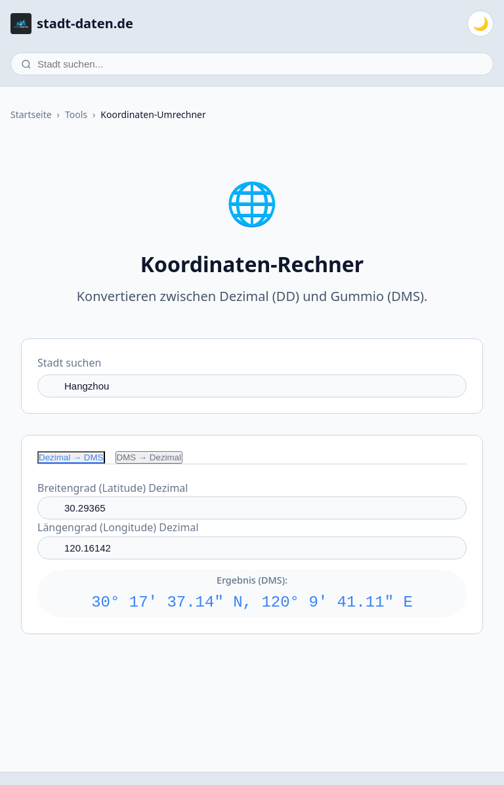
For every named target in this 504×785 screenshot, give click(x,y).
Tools (76, 114)
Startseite (31, 114)
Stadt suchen (69, 362)
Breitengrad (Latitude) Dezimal (112, 488)
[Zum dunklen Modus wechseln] (480, 23)
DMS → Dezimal (149, 457)
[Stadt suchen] (252, 63)
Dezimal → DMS (71, 457)
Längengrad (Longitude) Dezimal (118, 527)
